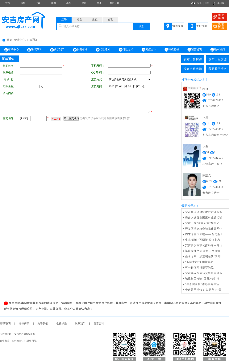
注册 (207, 3)
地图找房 (177, 26)
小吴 (205, 146)
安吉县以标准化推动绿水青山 (203, 245)
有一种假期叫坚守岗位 (199, 267)
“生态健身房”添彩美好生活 (202, 284)
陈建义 (206, 175)
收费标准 (80, 50)
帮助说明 (5, 323)
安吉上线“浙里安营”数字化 (202, 223)
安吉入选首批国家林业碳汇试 (203, 217)
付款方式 (126, 50)
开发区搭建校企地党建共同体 (203, 228)
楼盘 (68, 3)
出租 (38, 3)
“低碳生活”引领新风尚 (199, 262)
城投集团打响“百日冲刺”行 (202, 278)
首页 (7, 3)
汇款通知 (32, 39)
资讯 (84, 3)
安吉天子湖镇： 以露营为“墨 (203, 289)
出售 (23, 3)
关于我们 (57, 50)
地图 (53, 3)
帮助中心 (19, 39)
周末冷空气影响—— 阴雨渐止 (204, 234)
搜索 (141, 26)
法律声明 (34, 50)
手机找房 (201, 26)
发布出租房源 (217, 59)
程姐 (205, 88)
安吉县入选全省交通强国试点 (203, 273)
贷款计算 (114, 3)
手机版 (220, 3)
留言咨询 (194, 50)
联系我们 (217, 50)
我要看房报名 (217, 68)
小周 (205, 117)
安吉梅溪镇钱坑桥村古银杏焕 (203, 212)
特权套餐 (171, 50)
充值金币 (149, 50)
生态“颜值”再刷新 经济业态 (202, 239)
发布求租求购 (193, 68)
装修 (99, 3)
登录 (199, 3)
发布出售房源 (193, 59)
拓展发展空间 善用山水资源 (202, 250)
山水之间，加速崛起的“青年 (203, 256)
